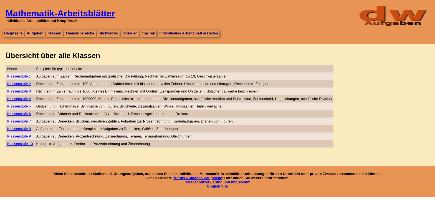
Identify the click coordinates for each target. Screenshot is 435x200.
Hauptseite (13, 33)
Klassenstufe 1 (19, 76)
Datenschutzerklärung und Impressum (218, 182)
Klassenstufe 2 (19, 84)
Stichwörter (108, 33)
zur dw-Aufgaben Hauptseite (197, 178)
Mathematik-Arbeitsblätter (60, 13)
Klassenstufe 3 (19, 91)
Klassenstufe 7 (19, 121)
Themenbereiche (79, 33)
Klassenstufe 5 (19, 106)
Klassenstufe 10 (20, 144)
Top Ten (148, 33)
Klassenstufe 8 (19, 129)
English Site (217, 186)
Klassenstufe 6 (19, 114)
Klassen (54, 33)
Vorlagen (130, 33)
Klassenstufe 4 (19, 99)
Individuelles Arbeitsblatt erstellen (188, 33)
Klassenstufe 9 (19, 136)
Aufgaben (35, 33)
